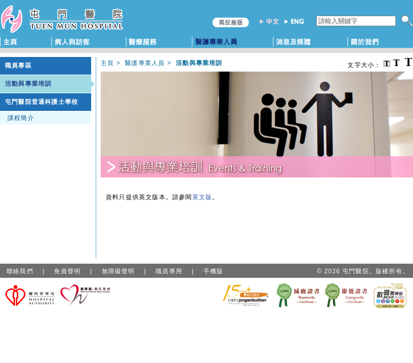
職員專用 (169, 271)
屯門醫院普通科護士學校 (41, 101)
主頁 (107, 63)
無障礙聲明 (118, 271)
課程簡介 (21, 118)
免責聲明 (67, 271)
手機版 (213, 271)
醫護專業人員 (145, 63)
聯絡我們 (20, 271)
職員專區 (18, 65)
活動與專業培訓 (28, 83)
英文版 (202, 197)
